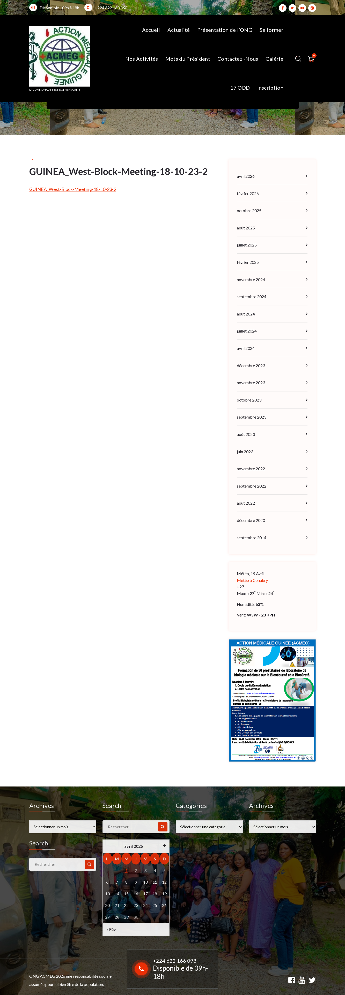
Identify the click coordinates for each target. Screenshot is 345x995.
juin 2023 (245, 451)
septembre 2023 (251, 416)
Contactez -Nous (237, 59)
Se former (271, 30)
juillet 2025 (247, 244)
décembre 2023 (251, 365)
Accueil (151, 30)
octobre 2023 (249, 399)
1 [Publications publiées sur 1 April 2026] (126, 870)
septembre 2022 (251, 485)
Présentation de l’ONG (224, 30)
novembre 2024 (251, 279)
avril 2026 (246, 176)
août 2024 (246, 313)
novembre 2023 (251, 382)
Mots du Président (187, 59)
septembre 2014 (251, 537)
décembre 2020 (251, 520)
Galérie (274, 59)
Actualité (178, 30)
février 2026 (248, 193)
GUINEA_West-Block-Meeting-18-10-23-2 (72, 189)
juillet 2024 (247, 330)
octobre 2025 (249, 210)
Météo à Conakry (252, 580)
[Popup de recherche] (298, 59)
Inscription (270, 87)
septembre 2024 (251, 296)
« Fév (111, 929)
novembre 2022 (251, 468)
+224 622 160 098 (111, 7)
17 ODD (240, 87)
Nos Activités (141, 59)
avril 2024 (246, 348)
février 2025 (248, 262)
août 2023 (246, 434)
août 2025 (246, 227)
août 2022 (246, 502)
